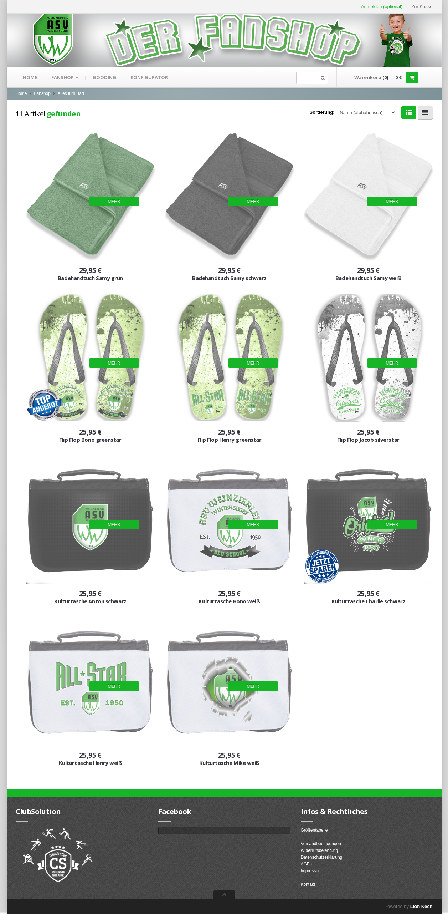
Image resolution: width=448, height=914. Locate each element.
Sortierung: (322, 112)
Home (30, 77)
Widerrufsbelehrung (319, 850)
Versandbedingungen (321, 843)
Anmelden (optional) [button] (381, 6)
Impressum (311, 870)
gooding (104, 77)
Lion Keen (421, 906)
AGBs (306, 864)
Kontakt (308, 884)
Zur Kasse (421, 6)
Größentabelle (314, 830)
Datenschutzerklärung (322, 857)
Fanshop (64, 77)
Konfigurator (149, 77)
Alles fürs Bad (71, 93)
